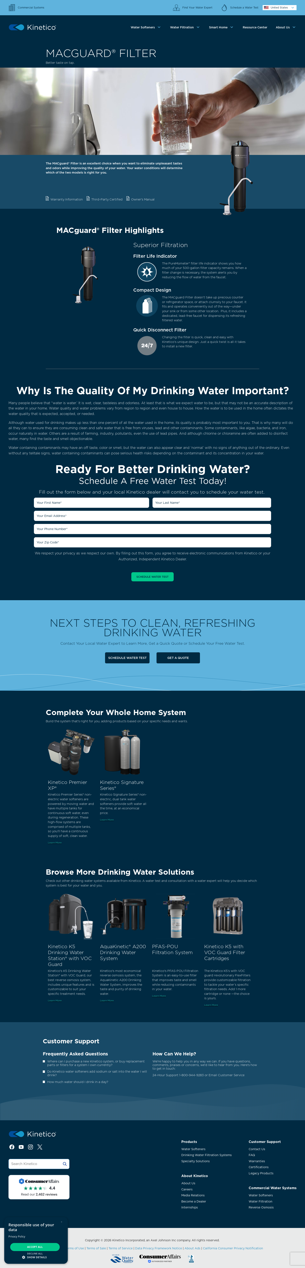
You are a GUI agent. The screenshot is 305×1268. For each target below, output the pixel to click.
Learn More (55, 842)
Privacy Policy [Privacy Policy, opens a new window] (16, 1236)
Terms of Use (74, 1248)
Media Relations (193, 1195)
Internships (189, 1207)
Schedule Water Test (127, 658)
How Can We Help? (174, 1053)
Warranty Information (66, 199)
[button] (36, 1257)
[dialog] (36, 1240)
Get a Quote (178, 658)
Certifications (259, 1167)
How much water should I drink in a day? (77, 1082)
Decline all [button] (35, 1253)
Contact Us (257, 1149)
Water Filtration (260, 1201)
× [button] (61, 1222)
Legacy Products (261, 1173)
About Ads (192, 1248)
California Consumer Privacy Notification (233, 1248)
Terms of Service (120, 1248)
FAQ (252, 1155)
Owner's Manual (143, 199)
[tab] (146, 27)
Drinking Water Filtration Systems (206, 1155)
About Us (188, 1183)
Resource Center (255, 27)
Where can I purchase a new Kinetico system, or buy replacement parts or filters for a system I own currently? (96, 1063)
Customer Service (231, 1075)
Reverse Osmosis (261, 1207)
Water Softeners (193, 1149)
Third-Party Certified (107, 199)
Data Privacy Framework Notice (158, 1248)
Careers (187, 1189)
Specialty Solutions (195, 1161)
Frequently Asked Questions (75, 1053)
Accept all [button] (35, 1247)
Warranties (257, 1161)
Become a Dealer (193, 1201)
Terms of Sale (96, 1248)
